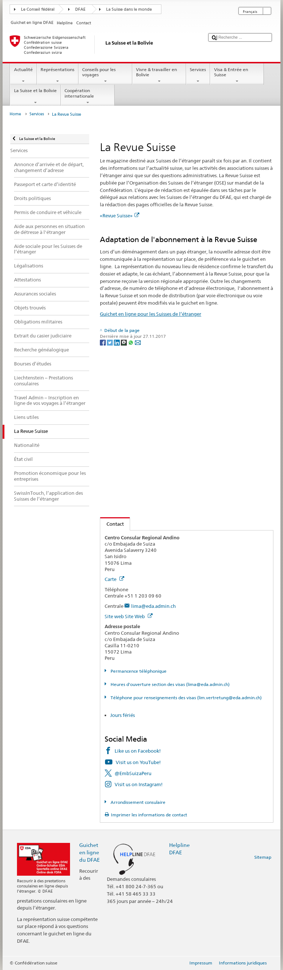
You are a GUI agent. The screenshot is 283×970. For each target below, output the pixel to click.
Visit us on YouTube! (138, 762)
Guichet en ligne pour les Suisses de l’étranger (150, 314)
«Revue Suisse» (119, 215)
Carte (114, 579)
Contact (112, 524)
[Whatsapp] (131, 342)
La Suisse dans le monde (129, 9)
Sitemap (262, 857)
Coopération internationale (87, 96)
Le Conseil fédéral (38, 9)
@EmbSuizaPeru (133, 773)
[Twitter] (110, 342)
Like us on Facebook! (138, 751)
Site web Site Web (129, 616)
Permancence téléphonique (138, 671)
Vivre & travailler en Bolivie (159, 75)
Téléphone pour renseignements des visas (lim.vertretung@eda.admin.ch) (185, 697)
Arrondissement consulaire (137, 802)
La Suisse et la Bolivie (35, 96)
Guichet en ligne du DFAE (89, 852)
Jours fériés (122, 715)
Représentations (57, 75)
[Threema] (124, 342)
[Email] (138, 342)
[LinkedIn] (117, 342)
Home (15, 114)
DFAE (80, 9)
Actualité (23, 75)
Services (198, 75)
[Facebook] (103, 342)
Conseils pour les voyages (105, 75)
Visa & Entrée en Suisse (236, 75)
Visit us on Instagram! (139, 784)
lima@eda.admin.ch (153, 606)
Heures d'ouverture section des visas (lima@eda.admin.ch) (169, 684)
